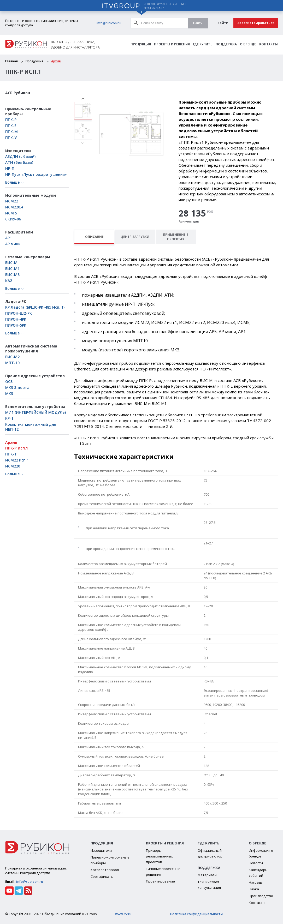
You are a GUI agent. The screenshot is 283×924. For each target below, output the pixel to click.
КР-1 (9, 418)
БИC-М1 (12, 268)
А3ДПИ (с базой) (20, 156)
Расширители (19, 232)
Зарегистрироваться (255, 23)
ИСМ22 (11, 201)
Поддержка (226, 44)
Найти (198, 23)
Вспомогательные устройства (35, 406)
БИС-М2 (12, 356)
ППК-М (11, 131)
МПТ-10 (12, 362)
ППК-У (11, 137)
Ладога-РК (15, 301)
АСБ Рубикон (17, 92)
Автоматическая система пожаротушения (31, 348)
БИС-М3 (12, 274)
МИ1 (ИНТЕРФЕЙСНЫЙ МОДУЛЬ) (35, 412)
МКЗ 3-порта (17, 387)
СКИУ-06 (13, 219)
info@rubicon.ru (109, 23)
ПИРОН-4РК (15, 319)
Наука (254, 889)
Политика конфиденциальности (196, 914)
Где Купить (203, 44)
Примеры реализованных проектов (159, 856)
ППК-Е (10, 125)
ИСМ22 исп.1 (17, 460)
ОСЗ (9, 381)
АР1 (8, 237)
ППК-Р (10, 119)
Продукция (141, 44)
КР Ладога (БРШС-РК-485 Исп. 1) (34, 307)
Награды (256, 882)
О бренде (248, 44)
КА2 (8, 280)
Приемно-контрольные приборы (28, 111)
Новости (256, 863)
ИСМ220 (12, 466)
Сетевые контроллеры (27, 256)
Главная (11, 61)
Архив (56, 61)
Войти (222, 23)
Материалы (207, 875)
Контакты (268, 44)
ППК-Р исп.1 (16, 448)
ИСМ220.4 (14, 207)
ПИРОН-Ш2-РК (18, 313)
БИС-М (11, 262)
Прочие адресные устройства (35, 375)
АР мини (13, 243)
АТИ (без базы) (19, 162)
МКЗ (9, 393)
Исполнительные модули (30, 195)
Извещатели (18, 150)
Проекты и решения (172, 44)
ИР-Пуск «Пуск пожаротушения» (36, 174)
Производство (261, 895)
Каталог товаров (105, 869)
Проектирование (160, 881)
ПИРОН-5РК (15, 325)
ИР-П (9, 168)
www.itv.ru (123, 914)
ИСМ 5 (11, 213)
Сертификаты (102, 876)
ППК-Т (11, 454)
